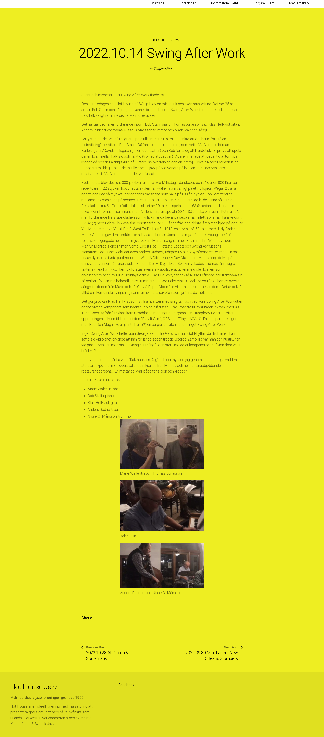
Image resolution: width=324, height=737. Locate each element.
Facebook (126, 685)
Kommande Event (249, 8)
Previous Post (93, 647)
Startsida (202, 8)
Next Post (233, 647)
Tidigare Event (278, 8)
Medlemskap (304, 8)
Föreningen (222, 8)
